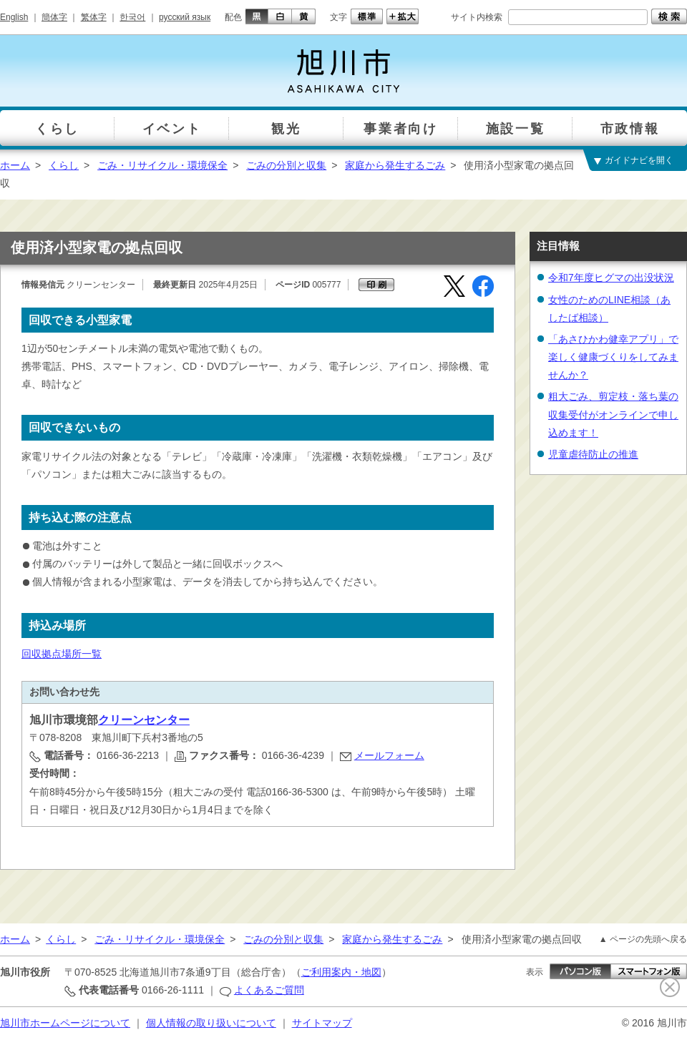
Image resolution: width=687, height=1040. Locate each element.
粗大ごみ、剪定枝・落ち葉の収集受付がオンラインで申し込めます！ (613, 414)
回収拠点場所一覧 (61, 653)
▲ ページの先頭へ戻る (643, 939)
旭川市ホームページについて (65, 1023)
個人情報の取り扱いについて (211, 1023)
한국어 (132, 17)
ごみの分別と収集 (286, 165)
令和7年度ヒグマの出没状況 (611, 277)
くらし (64, 165)
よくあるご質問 (269, 990)
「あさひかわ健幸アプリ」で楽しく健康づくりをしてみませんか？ (613, 357)
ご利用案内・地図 (341, 972)
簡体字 (54, 17)
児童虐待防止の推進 (593, 454)
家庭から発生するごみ (395, 165)
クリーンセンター (144, 720)
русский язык (184, 17)
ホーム (15, 165)
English (14, 17)
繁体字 (94, 17)
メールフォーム (389, 755)
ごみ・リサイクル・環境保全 (162, 165)
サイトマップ (322, 1023)
